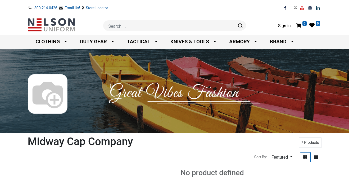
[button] (282, 157)
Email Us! (73, 8)
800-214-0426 (46, 8)
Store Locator (97, 8)
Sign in (284, 25)
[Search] (240, 25)
